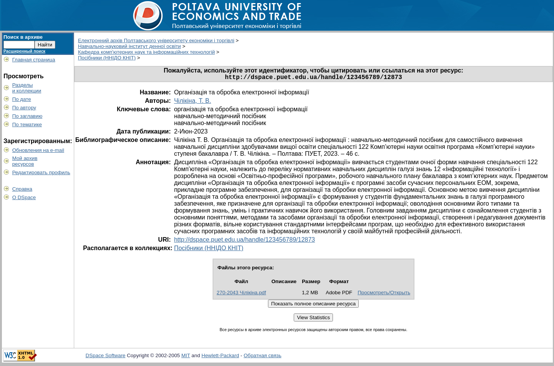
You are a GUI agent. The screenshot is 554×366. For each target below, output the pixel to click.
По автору (24, 107)
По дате (21, 99)
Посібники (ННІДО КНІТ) (107, 58)
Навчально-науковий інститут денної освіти (129, 46)
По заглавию (27, 116)
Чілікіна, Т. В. (192, 102)
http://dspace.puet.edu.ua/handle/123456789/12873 (244, 241)
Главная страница (33, 60)
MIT (185, 357)
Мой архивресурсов (25, 161)
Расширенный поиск (24, 51)
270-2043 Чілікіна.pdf (241, 294)
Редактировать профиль (41, 172)
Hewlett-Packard (220, 357)
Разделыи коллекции (27, 88)
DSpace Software (106, 357)
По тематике (27, 124)
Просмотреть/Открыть (384, 294)
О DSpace (24, 197)
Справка (22, 189)
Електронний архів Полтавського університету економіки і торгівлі (156, 40)
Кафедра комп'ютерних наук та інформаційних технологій (146, 52)
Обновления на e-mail (38, 150)
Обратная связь (262, 357)
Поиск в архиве (23, 37)
